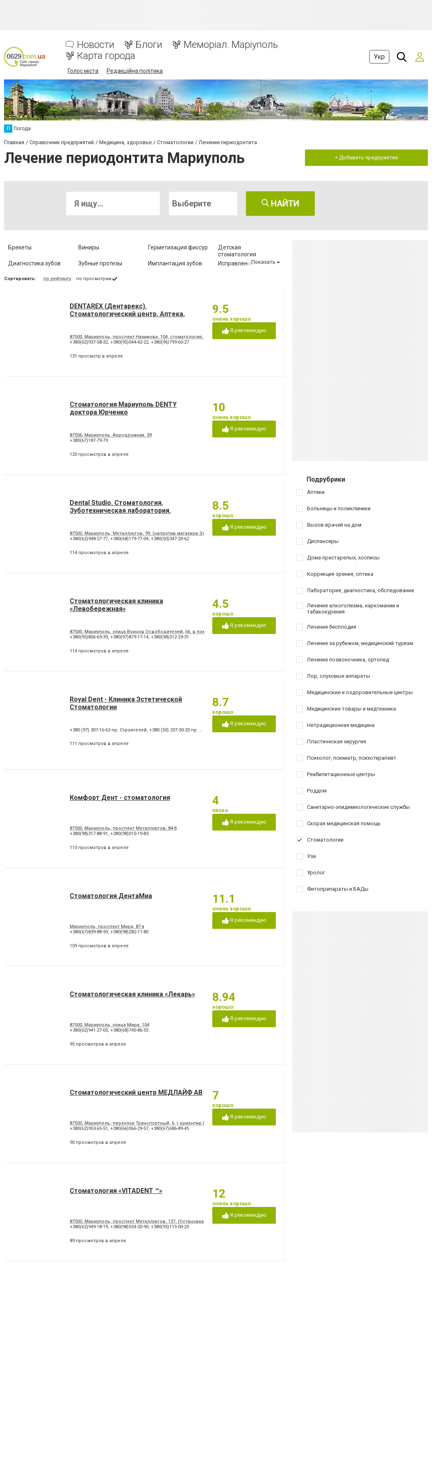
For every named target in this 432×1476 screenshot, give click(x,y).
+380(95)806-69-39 (89, 637)
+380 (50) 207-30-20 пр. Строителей (187, 730)
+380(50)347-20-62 (170, 538)
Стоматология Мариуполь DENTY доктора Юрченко (123, 408)
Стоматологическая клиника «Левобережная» (116, 605)
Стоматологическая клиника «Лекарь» (132, 994)
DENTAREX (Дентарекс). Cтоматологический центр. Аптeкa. (127, 310)
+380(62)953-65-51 (89, 1128)
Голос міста (83, 71)
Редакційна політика (135, 71)
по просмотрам (93, 278)
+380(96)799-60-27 (170, 342)
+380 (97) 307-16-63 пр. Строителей (108, 730)
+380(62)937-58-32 (89, 342)
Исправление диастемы (236, 267)
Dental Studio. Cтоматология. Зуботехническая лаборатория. (120, 506)
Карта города (106, 55)
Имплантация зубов (175, 263)
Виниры (88, 247)
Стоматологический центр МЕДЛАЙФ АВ (136, 1092)
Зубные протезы (100, 263)
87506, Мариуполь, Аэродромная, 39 (111, 435)
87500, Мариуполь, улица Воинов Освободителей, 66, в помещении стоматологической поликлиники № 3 (191, 631)
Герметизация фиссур (178, 247)
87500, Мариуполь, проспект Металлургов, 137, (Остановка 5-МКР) (145, 1221)
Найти (280, 203)
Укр (379, 57)
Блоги (149, 44)
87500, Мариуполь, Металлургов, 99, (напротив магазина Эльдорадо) (148, 533)
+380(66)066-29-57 (129, 1128)
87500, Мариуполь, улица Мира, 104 (109, 1025)
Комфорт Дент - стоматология (120, 797)
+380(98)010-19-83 (129, 833)
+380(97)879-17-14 (129, 637)
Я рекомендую (244, 330)
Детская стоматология (237, 251)
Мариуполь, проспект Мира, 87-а (107, 926)
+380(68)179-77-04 (129, 538)
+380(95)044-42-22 (129, 342)
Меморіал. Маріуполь (231, 44)
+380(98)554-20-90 (129, 1226)
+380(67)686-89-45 (170, 1128)
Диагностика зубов (34, 263)
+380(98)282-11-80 (129, 932)
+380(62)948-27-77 (89, 538)
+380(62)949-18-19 (89, 1226)
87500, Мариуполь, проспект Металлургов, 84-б (123, 828)
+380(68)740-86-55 (129, 1030)
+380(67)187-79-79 (89, 440)
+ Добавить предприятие (366, 157)
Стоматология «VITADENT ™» (116, 1191)
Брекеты (20, 247)
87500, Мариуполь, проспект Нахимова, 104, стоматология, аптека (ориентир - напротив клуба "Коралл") (188, 337)
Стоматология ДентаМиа (111, 896)
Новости (95, 44)
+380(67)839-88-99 (89, 932)
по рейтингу (57, 278)
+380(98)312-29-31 (170, 637)
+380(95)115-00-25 (170, 1226)
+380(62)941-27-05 (89, 1030)
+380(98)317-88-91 (89, 833)
